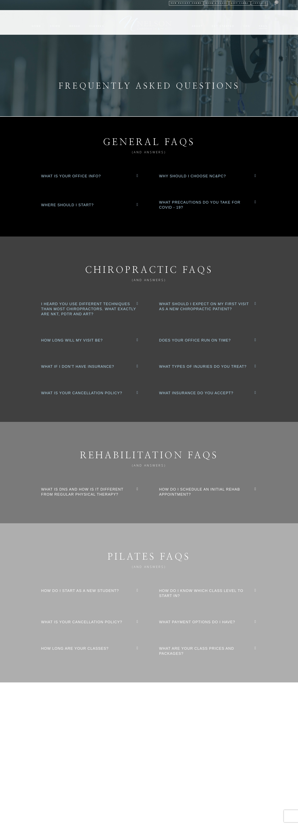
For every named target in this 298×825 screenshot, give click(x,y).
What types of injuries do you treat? (203, 367)
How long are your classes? (75, 648)
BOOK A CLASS (216, 3)
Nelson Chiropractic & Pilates (137, 785)
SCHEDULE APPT (149, 754)
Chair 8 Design (189, 785)
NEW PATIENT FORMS (186, 3)
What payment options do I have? (197, 622)
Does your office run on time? (195, 340)
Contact (259, 3)
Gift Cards (240, 3)
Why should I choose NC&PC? (192, 176)
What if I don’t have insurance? (77, 367)
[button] (90, 176)
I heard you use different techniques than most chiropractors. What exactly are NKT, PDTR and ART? (88, 309)
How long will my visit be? (72, 340)
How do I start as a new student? (80, 591)
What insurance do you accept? (196, 393)
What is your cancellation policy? (81, 393)
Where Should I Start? (67, 205)
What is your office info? (71, 176)
